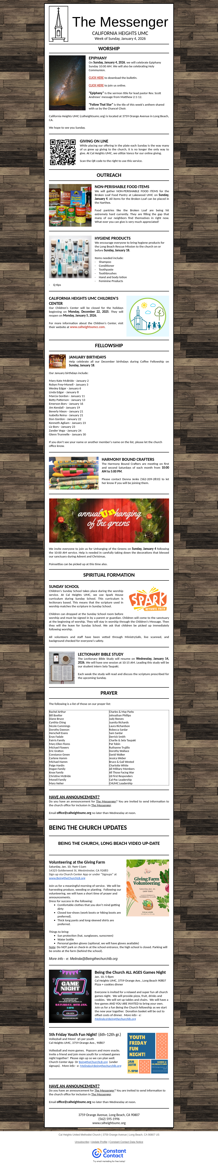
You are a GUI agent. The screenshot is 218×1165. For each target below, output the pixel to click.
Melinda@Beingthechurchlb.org (115, 1019)
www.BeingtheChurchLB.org (67, 878)
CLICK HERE (96, 78)
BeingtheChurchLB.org (93, 1062)
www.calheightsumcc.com (87, 327)
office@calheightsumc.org (74, 813)
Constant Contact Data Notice (126, 1142)
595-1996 (113, 1119)
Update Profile (99, 1142)
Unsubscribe (82, 1142)
